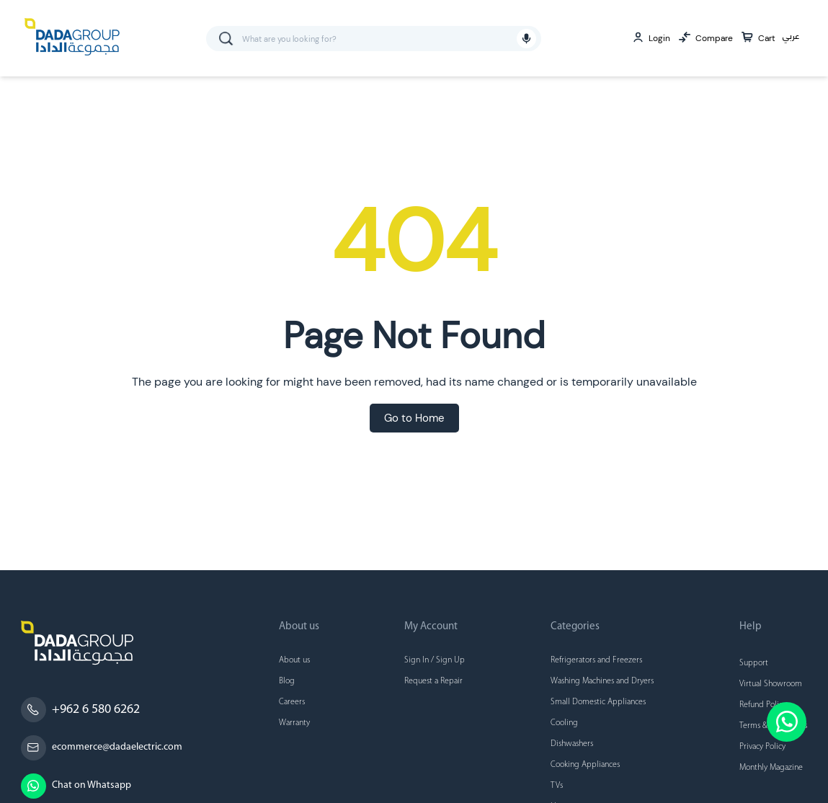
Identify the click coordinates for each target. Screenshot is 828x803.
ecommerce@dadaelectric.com (117, 747)
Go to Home (414, 418)
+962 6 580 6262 (96, 710)
